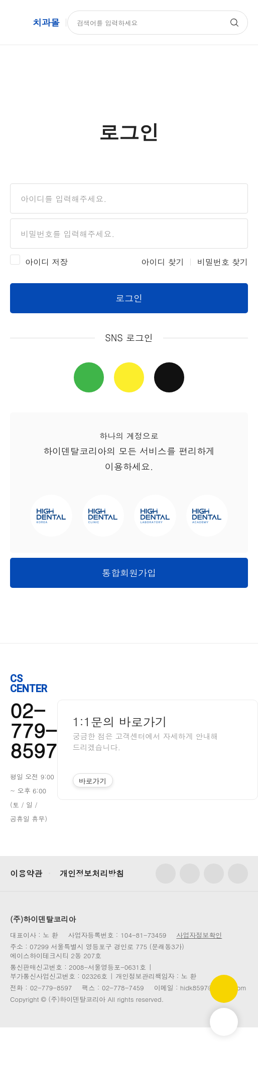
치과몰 (46, 22)
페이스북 (166, 874)
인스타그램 (190, 874)
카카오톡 (238, 874)
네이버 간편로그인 (89, 377)
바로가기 (93, 781)
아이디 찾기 (162, 262)
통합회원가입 (129, 572)
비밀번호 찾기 (222, 262)
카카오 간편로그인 (129, 377)
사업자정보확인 (199, 935)
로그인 (129, 298)
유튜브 (214, 874)
